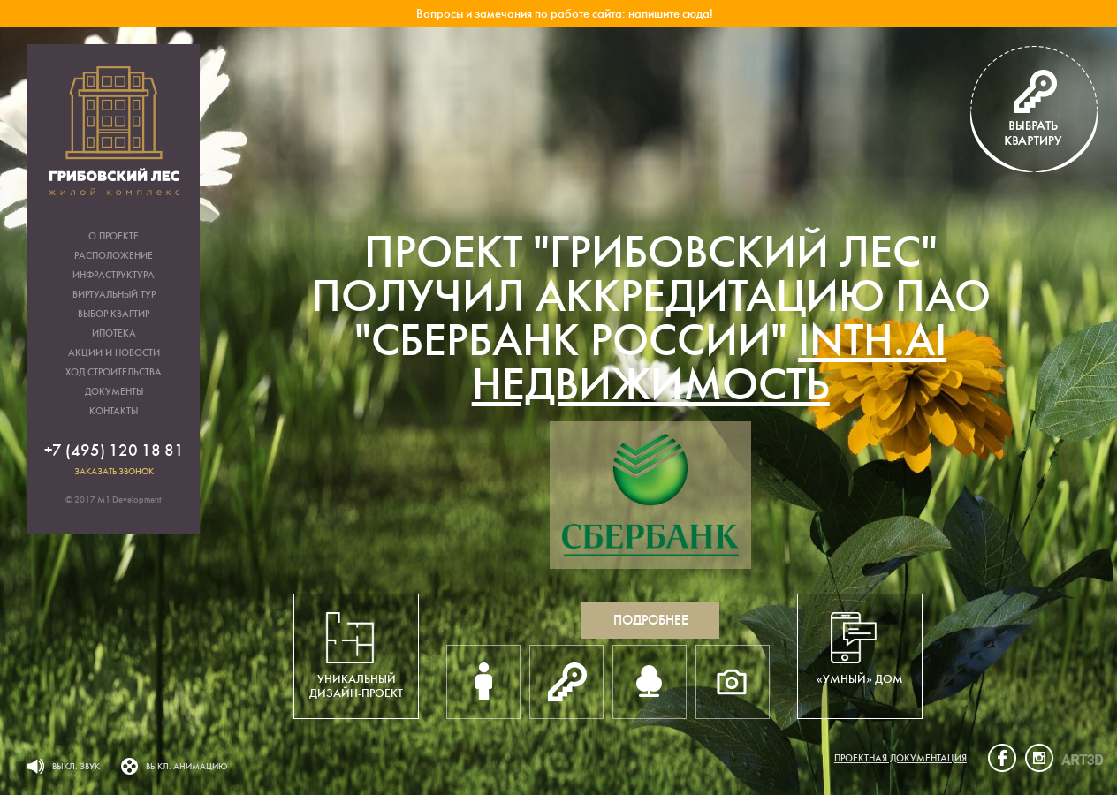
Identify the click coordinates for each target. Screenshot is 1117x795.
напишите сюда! (670, 13)
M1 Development (129, 499)
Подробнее (650, 620)
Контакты (113, 411)
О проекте (113, 236)
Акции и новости (114, 353)
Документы (114, 392)
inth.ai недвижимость (709, 362)
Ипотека (114, 333)
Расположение (113, 255)
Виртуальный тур (114, 294)
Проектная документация (900, 758)
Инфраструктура (113, 275)
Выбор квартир (113, 314)
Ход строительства (113, 372)
